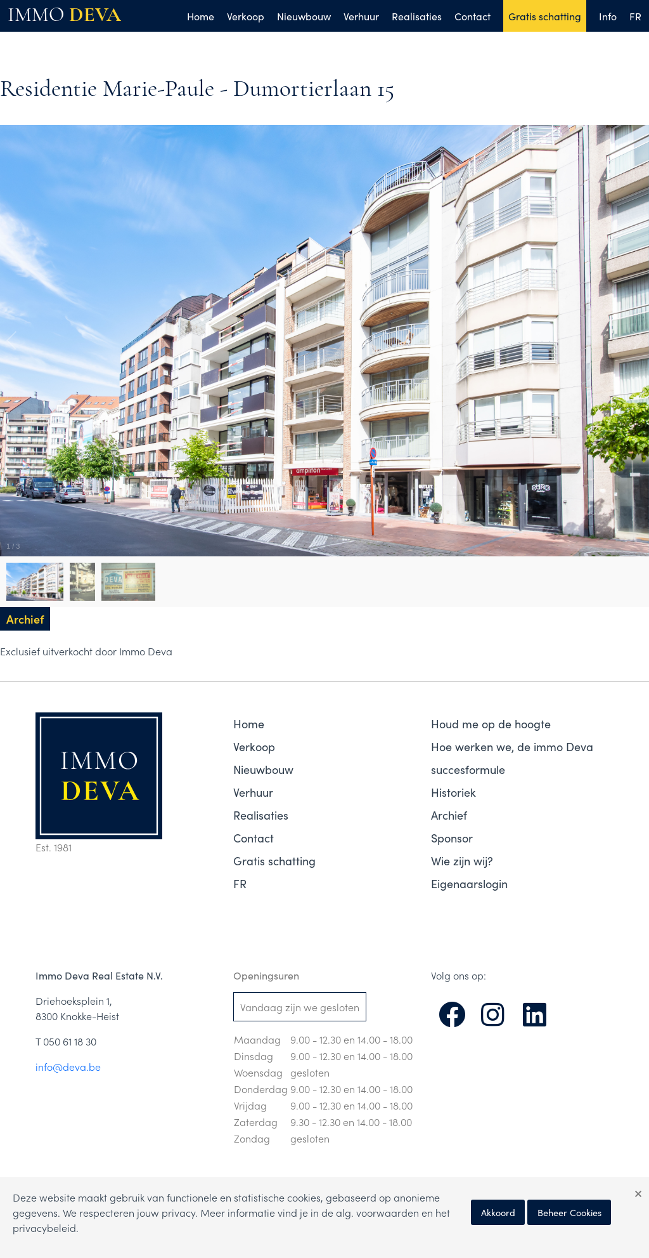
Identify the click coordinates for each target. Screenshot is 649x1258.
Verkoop (245, 16)
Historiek (453, 792)
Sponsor (452, 838)
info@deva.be (68, 1066)
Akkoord (498, 1212)
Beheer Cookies (569, 1212)
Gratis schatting (544, 16)
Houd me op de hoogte (491, 723)
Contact (472, 16)
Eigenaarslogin (469, 883)
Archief (449, 815)
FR (635, 16)
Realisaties (417, 16)
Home (200, 16)
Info (608, 16)
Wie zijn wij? (462, 860)
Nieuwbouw (304, 16)
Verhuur (361, 16)
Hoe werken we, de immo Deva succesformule (512, 757)
